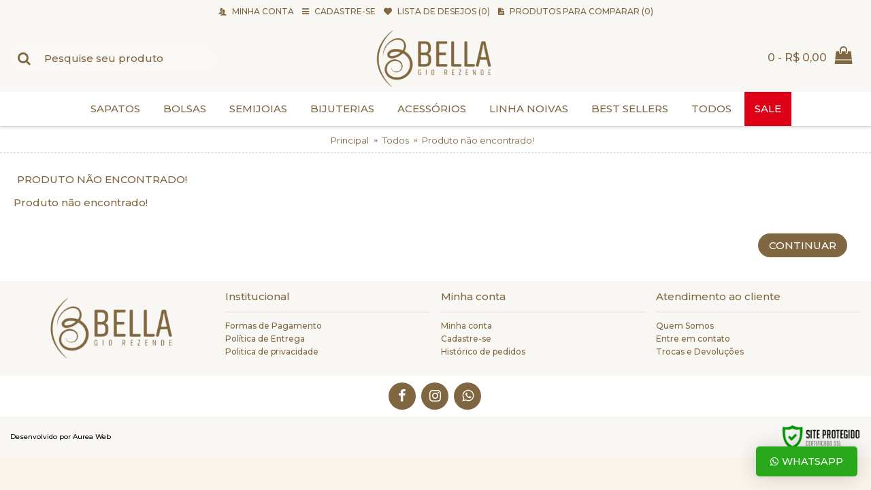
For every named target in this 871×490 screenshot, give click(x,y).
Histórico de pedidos (483, 351)
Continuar (802, 245)
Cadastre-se (466, 338)
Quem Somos (685, 326)
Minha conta (466, 326)
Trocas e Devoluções (700, 351)
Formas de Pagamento (273, 326)
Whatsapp (806, 461)
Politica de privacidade (271, 351)
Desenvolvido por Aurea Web (60, 436)
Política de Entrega (265, 338)
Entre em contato (693, 338)
